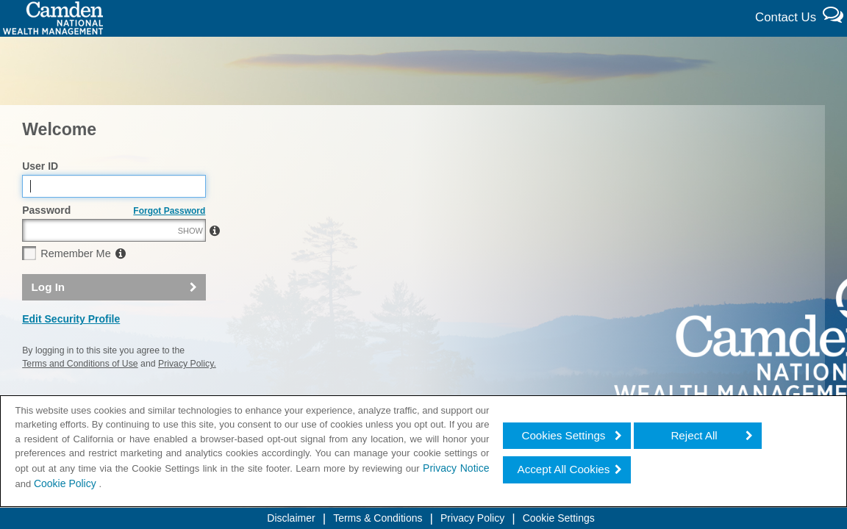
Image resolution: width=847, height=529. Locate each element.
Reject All (694, 435)
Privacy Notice (456, 468)
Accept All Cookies (564, 469)
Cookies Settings (563, 435)
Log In (48, 318)
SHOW (190, 262)
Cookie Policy (66, 483)
